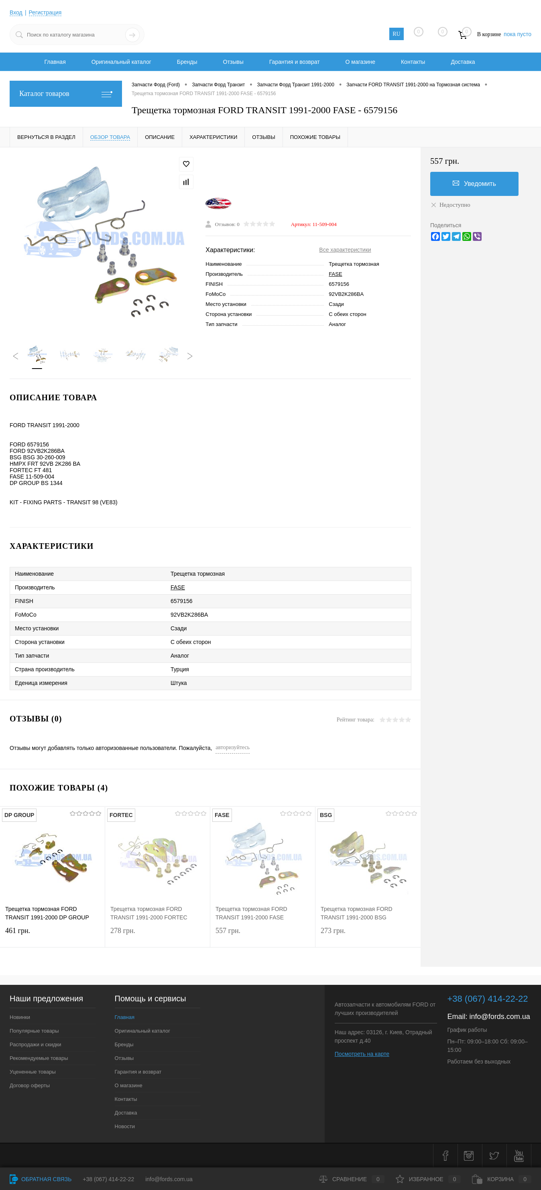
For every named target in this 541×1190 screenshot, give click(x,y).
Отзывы (233, 62)
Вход (16, 12)
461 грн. (52, 936)
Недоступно (450, 205)
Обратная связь (40, 1179)
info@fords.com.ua (499, 1017)
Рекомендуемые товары (39, 1058)
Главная (54, 62)
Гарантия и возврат (294, 62)
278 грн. (157, 936)
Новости (125, 1126)
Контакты (413, 62)
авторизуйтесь (233, 747)
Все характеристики (345, 250)
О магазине (360, 62)
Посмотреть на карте (362, 1054)
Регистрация (45, 12)
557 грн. (263, 936)
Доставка (463, 62)
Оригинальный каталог (121, 62)
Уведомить (474, 183)
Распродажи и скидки (35, 1044)
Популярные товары (34, 1031)
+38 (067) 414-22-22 (108, 1179)
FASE (335, 274)
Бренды (187, 62)
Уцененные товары (33, 1072)
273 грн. (368, 936)
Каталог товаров (65, 94)
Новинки (20, 1017)
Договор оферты (30, 1085)
